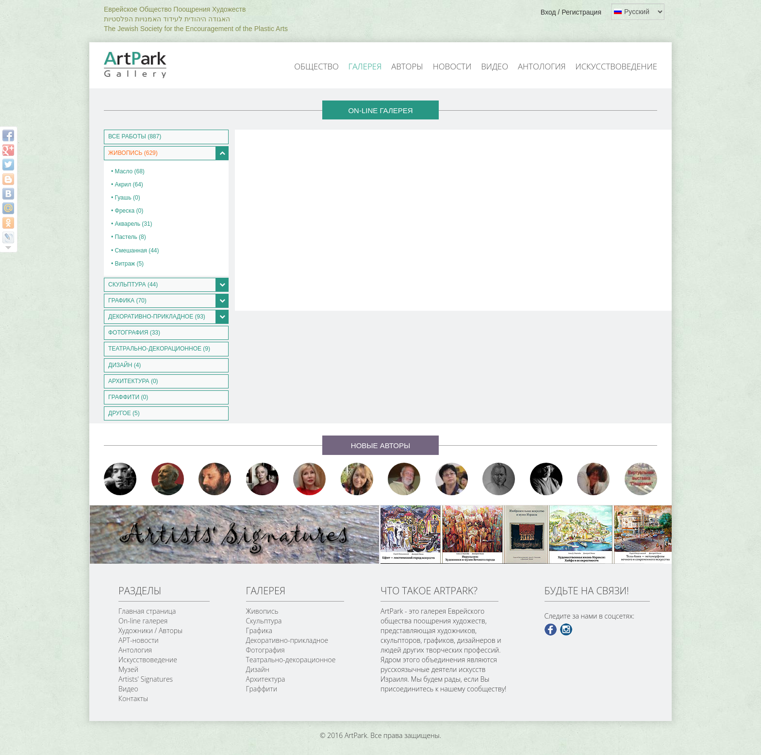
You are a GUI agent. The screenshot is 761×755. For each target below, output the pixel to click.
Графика (259, 630)
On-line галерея (142, 620)
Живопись (262, 611)
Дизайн (257, 669)
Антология (542, 66)
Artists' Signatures (145, 679)
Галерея (364, 66)
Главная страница (147, 611)
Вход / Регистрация (571, 12)
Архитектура (265, 679)
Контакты (133, 698)
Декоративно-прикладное (287, 640)
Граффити (262, 688)
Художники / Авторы (150, 630)
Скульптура (264, 620)
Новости (452, 66)
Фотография (265, 649)
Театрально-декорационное (291, 659)
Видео (494, 66)
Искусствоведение (616, 66)
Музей (128, 669)
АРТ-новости (138, 640)
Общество (316, 66)
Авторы (407, 66)
